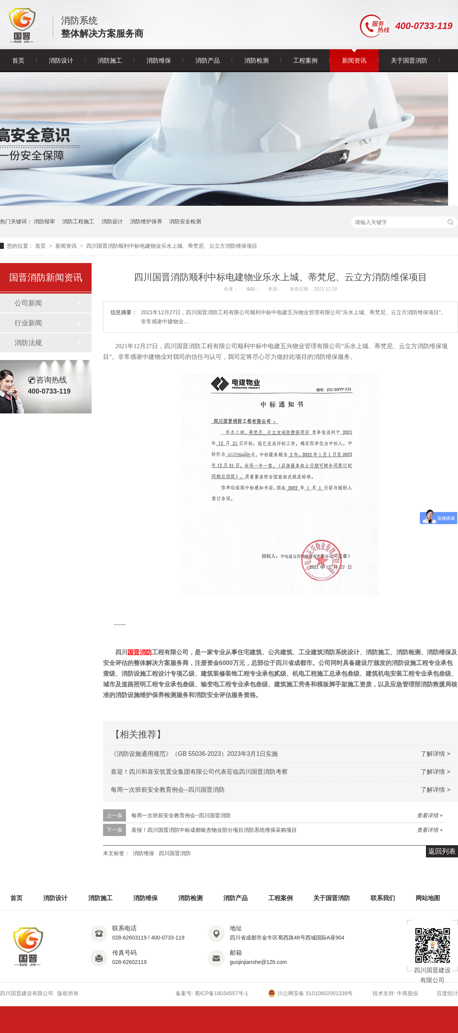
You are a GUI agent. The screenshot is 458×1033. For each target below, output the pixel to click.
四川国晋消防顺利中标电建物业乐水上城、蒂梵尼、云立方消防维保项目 (171, 246)
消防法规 (28, 343)
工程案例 (305, 60)
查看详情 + (430, 815)
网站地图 (428, 898)
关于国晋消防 (409, 60)
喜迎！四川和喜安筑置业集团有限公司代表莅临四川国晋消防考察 (199, 771)
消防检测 (256, 60)
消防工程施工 (78, 221)
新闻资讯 (354, 60)
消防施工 (110, 60)
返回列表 (442, 851)
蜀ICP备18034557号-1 (221, 993)
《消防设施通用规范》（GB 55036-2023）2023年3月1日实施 (194, 754)
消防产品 (207, 60)
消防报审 (44, 221)
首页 (18, 60)
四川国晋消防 (175, 853)
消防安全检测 (185, 221)
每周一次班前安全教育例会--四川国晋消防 (168, 789)
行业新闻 (28, 323)
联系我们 (383, 898)
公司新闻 (28, 303)
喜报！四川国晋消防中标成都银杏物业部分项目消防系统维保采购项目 (214, 830)
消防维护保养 (146, 221)
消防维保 (159, 60)
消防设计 (61, 60)
